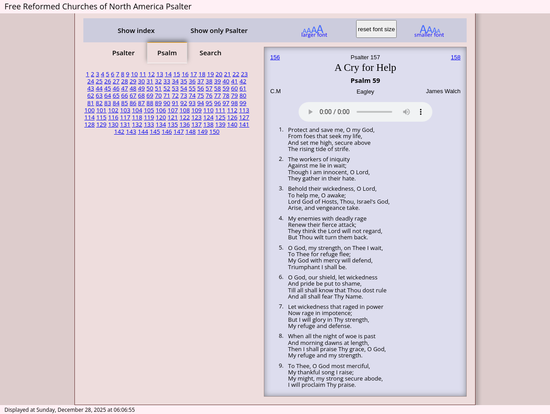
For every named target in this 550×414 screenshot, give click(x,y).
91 (175, 103)
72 (175, 95)
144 (143, 131)
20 (219, 74)
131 (125, 124)
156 (275, 57)
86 (133, 103)
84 (116, 103)
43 (90, 88)
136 (185, 124)
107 (173, 110)
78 (225, 95)
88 (150, 103)
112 (232, 110)
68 (141, 95)
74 (192, 95)
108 (185, 110)
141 (244, 124)
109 (196, 110)
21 (227, 74)
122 (185, 117)
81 (90, 103)
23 (244, 74)
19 (210, 74)
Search (211, 52)
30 (141, 81)
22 (235, 74)
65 (116, 95)
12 (151, 74)
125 (220, 117)
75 (200, 95)
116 (113, 117)
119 (149, 117)
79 (234, 95)
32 (158, 81)
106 (161, 110)
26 (107, 81)
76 (208, 95)
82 (99, 103)
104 (137, 110)
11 (143, 74)
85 (124, 103)
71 (167, 95)
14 (168, 74)
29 (133, 81)
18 (202, 74)
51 (158, 88)
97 (225, 103)
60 (234, 88)
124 (208, 117)
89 (158, 103)
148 (190, 131)
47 (124, 88)
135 (173, 124)
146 (167, 131)
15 (176, 74)
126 (232, 117)
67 (133, 95)
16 (185, 74)
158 (456, 57)
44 (99, 88)
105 (149, 110)
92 (183, 103)
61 (242, 88)
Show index (136, 30)
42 (242, 81)
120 (161, 117)
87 (141, 103)
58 (217, 88)
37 (200, 81)
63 (99, 95)
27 (116, 81)
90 (167, 103)
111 (220, 110)
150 (214, 131)
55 (192, 88)
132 (137, 124)
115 (101, 117)
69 (150, 95)
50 (150, 88)
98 (234, 103)
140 (232, 124)
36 (192, 81)
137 (196, 124)
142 (119, 131)
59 (225, 88)
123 (196, 117)
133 (149, 124)
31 (150, 81)
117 (125, 117)
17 (193, 74)
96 (217, 103)
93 (192, 103)
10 (134, 74)
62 (90, 95)
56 (200, 88)
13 (159, 74)
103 (125, 110)
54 (183, 88)
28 (124, 81)
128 (89, 124)
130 (113, 124)
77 (217, 95)
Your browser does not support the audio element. (365, 110)
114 (89, 117)
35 (183, 81)
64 (107, 95)
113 (244, 110)
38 (208, 81)
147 (178, 131)
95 (208, 103)
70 (158, 95)
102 (113, 110)
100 (89, 110)
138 (208, 124)
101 (101, 110)
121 (173, 117)
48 (133, 88)
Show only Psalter (218, 30)
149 (202, 131)
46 (116, 88)
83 (107, 103)
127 (244, 117)
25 (99, 81)
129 (101, 124)
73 (183, 95)
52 (167, 88)
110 (208, 110)
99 (242, 103)
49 (141, 88)
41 (234, 81)
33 (167, 81)
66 (124, 95)
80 (242, 95)
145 (155, 131)
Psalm (167, 52)
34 (175, 81)
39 (217, 81)
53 (175, 88)
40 (225, 81)
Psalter (123, 52)
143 (131, 131)
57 (208, 88)
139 (220, 124)
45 (107, 88)
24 (90, 81)
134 (161, 124)
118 (137, 117)
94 (200, 103)
